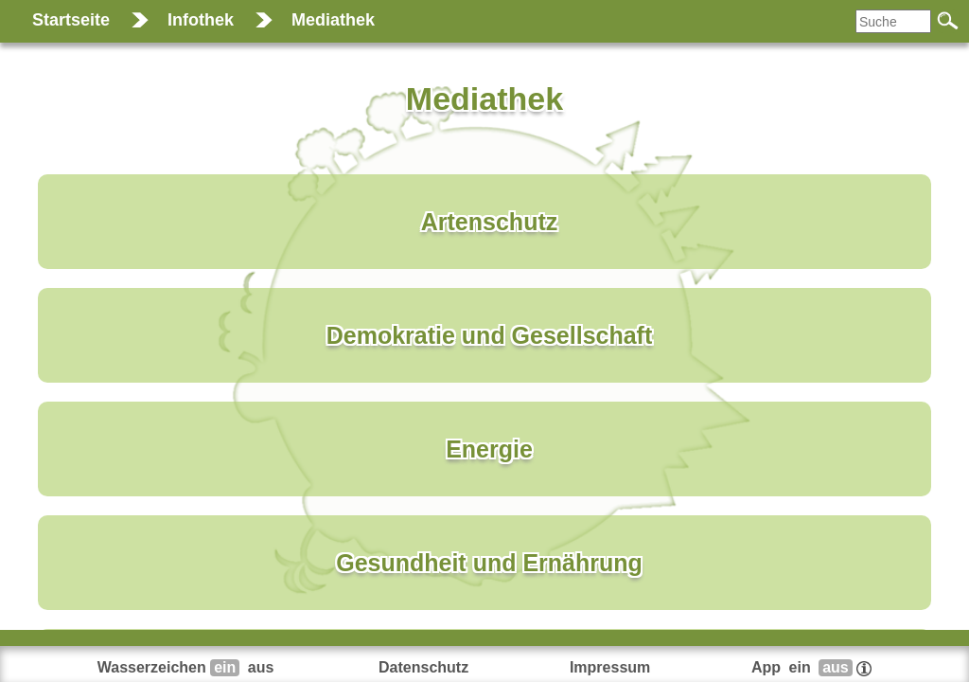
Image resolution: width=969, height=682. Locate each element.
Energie (489, 449)
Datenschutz (423, 667)
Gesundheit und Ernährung (489, 562)
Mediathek (333, 19)
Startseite (71, 19)
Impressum (610, 667)
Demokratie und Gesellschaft (489, 335)
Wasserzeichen (187, 667)
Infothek (200, 19)
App (811, 667)
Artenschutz (489, 221)
